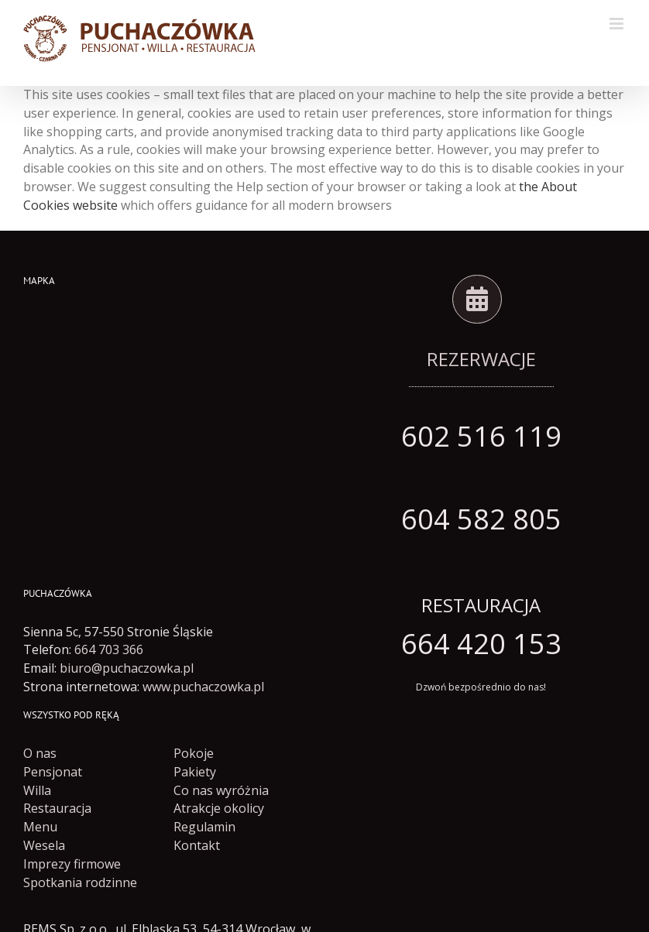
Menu (40, 826)
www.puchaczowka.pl (203, 686)
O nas (40, 753)
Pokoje (193, 753)
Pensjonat (52, 771)
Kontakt (196, 845)
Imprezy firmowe (72, 863)
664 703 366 (108, 649)
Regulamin (204, 826)
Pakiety (194, 771)
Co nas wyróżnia (221, 790)
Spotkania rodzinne (80, 882)
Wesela (44, 845)
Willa (37, 790)
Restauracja (57, 808)
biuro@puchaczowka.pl (127, 668)
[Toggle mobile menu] (618, 23)
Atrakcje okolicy (218, 808)
